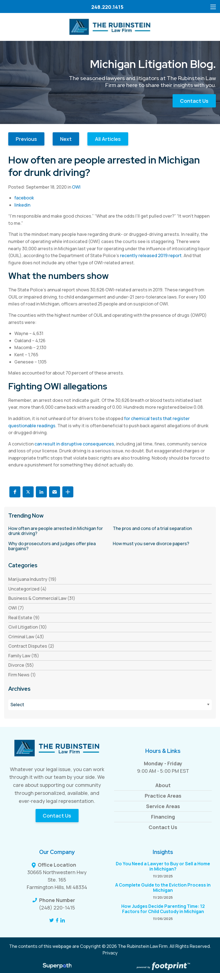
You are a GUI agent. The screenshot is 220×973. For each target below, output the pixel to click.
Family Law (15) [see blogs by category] (23, 656)
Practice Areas (163, 795)
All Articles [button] (108, 139)
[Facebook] (57, 920)
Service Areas (163, 806)
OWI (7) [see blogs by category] (16, 608)
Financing (163, 816)
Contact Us (194, 100)
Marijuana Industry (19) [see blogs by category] (32, 579)
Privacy (110, 953)
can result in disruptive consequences (74, 444)
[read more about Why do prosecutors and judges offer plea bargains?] (57, 546)
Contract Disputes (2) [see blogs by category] (31, 646)
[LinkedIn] (62, 920)
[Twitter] (51, 920)
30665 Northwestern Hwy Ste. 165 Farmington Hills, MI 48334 (57, 879)
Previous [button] (26, 139)
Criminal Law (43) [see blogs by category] (26, 637)
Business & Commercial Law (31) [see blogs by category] (41, 598)
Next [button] (66, 139)
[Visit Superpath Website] (57, 966)
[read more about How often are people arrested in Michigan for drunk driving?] (57, 531)
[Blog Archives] (110, 704)
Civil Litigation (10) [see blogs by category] (27, 627)
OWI (76, 187)
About (163, 785)
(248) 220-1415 (57, 907)
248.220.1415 (107, 6)
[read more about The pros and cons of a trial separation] (162, 528)
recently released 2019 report (151, 255)
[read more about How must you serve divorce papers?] (162, 543)
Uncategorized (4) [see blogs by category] (27, 589)
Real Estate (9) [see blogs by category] (24, 618)
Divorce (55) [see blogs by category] (21, 665)
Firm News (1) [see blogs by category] (22, 675)
